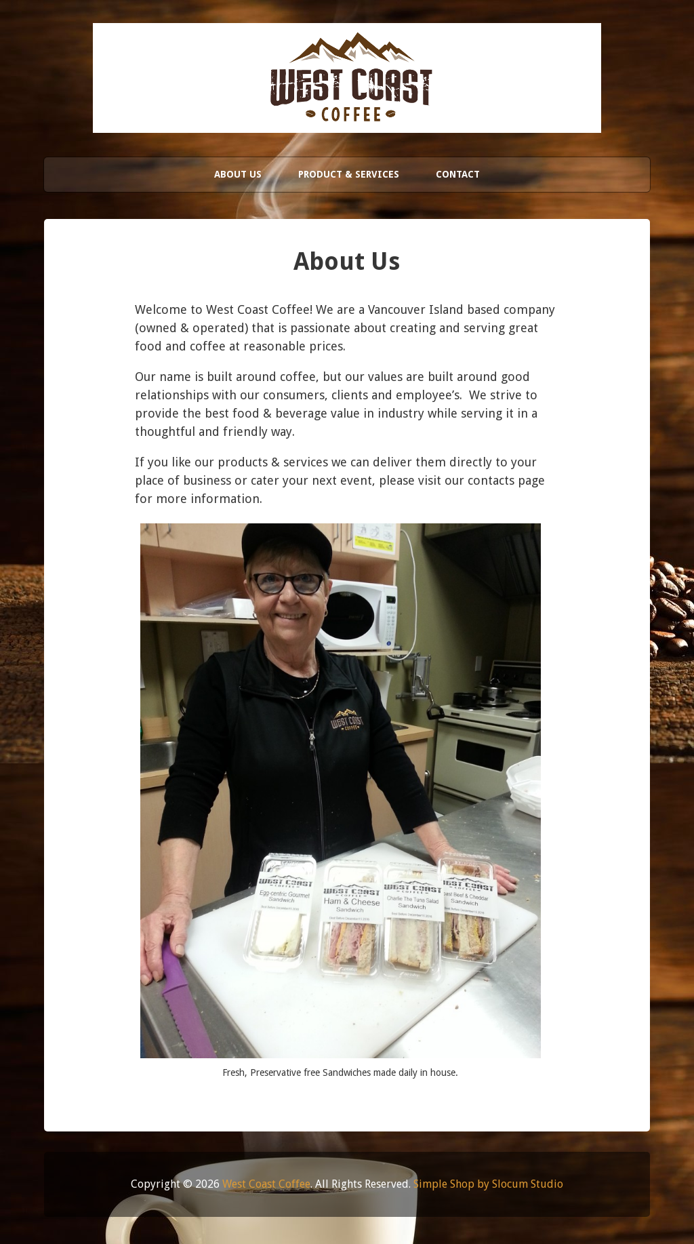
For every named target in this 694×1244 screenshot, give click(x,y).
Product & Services (348, 174)
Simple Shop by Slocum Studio (488, 1184)
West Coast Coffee (266, 1184)
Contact (458, 174)
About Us (238, 174)
